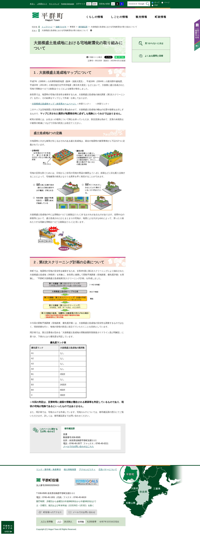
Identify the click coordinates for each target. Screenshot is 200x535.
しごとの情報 (119, 16)
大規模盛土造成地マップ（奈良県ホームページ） (54, 104)
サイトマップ (54, 4)
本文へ (32, 4)
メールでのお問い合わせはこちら (78, 446)
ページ (167, 2)
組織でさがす (61, 27)
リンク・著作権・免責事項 (48, 469)
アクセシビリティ (87, 469)
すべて (157, 2)
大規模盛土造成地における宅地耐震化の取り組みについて (65, 30)
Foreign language (67, 4)
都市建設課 (82, 27)
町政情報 (160, 16)
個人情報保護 (70, 469)
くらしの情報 (94, 16)
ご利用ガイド (42, 4)
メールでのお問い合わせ (84, 512)
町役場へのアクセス (52, 512)
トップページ (47, 27)
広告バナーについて (108, 469)
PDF (156, 5)
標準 (95, 4)
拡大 (89, 4)
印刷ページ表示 (96, 57)
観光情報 (141, 16)
